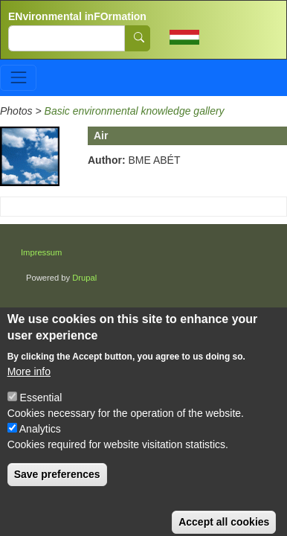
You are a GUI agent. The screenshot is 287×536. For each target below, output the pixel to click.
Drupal (84, 277)
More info (29, 383)
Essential (41, 409)
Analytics (40, 440)
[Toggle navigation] (18, 78)
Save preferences (57, 485)
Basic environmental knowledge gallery (135, 111)
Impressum (41, 252)
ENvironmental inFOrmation (77, 16)
